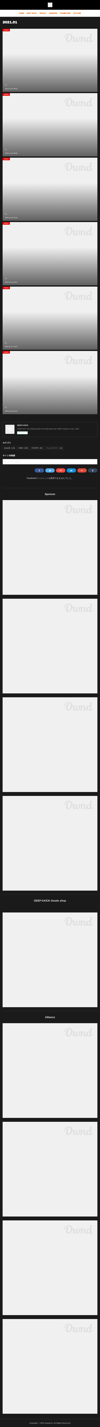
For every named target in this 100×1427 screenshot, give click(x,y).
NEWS (6, 30)
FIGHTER (37, 448)
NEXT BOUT (32, 13)
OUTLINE (77, 13)
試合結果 (9, 448)
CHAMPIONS (65, 13)
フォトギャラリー (54, 448)
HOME (21, 13)
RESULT (43, 13)
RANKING (53, 13)
